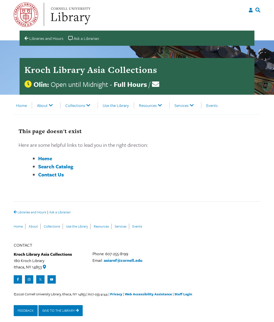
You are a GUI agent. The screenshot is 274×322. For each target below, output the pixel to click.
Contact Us (51, 174)
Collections (75, 105)
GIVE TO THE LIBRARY (60, 310)
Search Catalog (55, 166)
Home (21, 105)
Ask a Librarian (60, 212)
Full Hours (130, 84)
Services (181, 105)
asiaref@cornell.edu (123, 260)
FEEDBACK (26, 310)
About (42, 105)
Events (212, 105)
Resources (148, 105)
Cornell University (26, 14)
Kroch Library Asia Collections (90, 70)
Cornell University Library (70, 14)
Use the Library (116, 105)
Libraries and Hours (30, 212)
